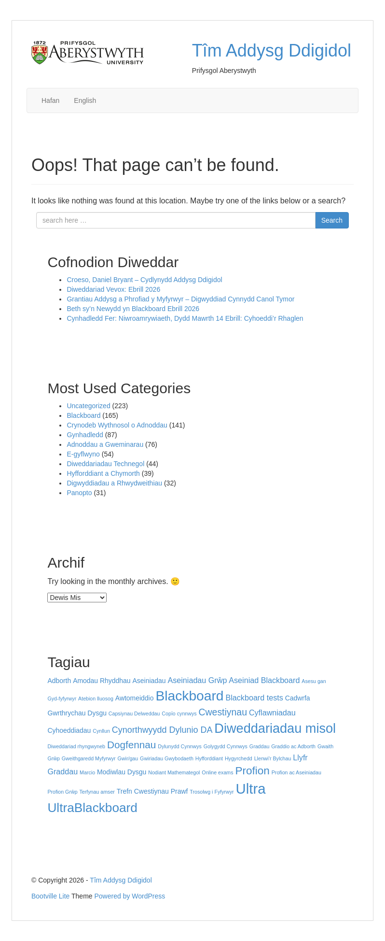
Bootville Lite (50, 896)
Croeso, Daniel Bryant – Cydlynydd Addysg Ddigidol (144, 280)
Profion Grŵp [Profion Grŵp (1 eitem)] (62, 792)
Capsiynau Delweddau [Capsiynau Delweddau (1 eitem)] (134, 713)
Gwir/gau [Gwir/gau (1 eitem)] (128, 758)
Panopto (79, 493)
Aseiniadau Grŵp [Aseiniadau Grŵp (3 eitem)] (197, 680)
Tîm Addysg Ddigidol (271, 50)
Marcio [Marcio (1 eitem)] (87, 772)
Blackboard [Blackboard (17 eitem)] (189, 695)
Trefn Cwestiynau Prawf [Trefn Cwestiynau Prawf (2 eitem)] (152, 791)
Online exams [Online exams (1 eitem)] (217, 772)
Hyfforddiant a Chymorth (103, 473)
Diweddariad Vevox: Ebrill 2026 (114, 289)
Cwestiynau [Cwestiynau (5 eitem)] (223, 712)
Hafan (50, 100)
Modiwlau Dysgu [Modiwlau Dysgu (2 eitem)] (121, 772)
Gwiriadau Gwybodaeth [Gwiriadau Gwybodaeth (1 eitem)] (166, 758)
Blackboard (83, 415)
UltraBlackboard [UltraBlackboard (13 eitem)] (92, 807)
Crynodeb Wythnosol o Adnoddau (117, 425)
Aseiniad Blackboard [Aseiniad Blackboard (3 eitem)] (264, 680)
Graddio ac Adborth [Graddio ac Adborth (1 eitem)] (293, 746)
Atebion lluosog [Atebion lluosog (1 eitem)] (95, 698)
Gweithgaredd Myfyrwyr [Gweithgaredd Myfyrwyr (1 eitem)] (89, 758)
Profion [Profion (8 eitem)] (252, 771)
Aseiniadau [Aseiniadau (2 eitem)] (149, 680)
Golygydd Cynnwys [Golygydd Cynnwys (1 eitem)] (226, 746)
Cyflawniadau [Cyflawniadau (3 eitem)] (272, 712)
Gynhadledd (85, 435)
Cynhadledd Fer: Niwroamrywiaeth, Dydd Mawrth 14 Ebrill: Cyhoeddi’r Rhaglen (185, 318)
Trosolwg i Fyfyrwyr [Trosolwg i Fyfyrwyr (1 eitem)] (212, 792)
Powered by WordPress (130, 896)
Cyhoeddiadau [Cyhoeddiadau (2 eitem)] (69, 730)
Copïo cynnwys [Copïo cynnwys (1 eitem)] (179, 713)
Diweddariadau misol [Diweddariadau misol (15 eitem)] (275, 728)
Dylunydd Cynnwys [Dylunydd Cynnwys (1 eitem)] (180, 746)
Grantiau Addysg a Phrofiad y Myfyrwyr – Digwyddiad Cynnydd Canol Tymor (180, 299)
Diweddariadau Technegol (105, 464)
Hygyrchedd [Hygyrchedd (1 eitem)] (238, 758)
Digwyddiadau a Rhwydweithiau (114, 483)
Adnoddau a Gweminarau (105, 444)
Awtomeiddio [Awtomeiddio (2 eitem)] (134, 698)
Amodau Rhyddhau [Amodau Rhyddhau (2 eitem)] (101, 680)
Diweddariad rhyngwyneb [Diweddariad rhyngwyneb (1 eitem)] (76, 746)
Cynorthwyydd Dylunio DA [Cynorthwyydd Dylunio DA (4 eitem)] (162, 730)
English (85, 100)
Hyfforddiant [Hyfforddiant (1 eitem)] (209, 758)
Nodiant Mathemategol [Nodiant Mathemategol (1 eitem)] (174, 772)
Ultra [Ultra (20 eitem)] (251, 789)
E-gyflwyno (83, 454)
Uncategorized (88, 406)
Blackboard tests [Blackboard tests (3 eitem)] (254, 697)
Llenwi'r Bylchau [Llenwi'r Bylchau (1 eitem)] (272, 758)
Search (332, 220)
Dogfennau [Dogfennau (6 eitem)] (131, 744)
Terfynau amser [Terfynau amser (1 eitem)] (96, 792)
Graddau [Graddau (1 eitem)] (259, 746)
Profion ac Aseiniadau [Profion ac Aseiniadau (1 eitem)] (296, 772)
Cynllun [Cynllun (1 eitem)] (101, 731)
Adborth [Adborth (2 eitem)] (59, 680)
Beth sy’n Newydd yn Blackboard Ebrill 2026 (134, 309)
